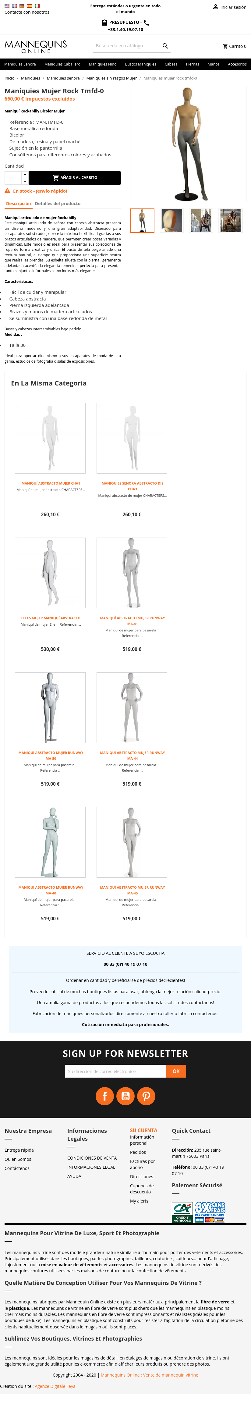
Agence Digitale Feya (55, 1386)
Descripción (18, 203)
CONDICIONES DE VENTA (92, 1158)
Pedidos (138, 1152)
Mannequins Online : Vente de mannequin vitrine (149, 1375)
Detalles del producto (58, 203)
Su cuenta (143, 1130)
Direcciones (141, 1176)
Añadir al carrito (74, 178)
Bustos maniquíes (140, 64)
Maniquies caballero (62, 64)
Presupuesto (120, 22)
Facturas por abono (142, 1164)
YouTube (125, 1096)
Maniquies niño (103, 64)
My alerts (139, 1201)
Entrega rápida (19, 1150)
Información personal (142, 1140)
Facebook (105, 1096)
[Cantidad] (13, 178)
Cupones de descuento (142, 1189)
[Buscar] (132, 45)
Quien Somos (18, 1159)
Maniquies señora (20, 64)
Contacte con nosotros (27, 12)
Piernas (192, 64)
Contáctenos (17, 1168)
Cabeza (171, 64)
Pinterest (146, 1096)
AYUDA (74, 1176)
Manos (214, 64)
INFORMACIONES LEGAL (91, 1167)
